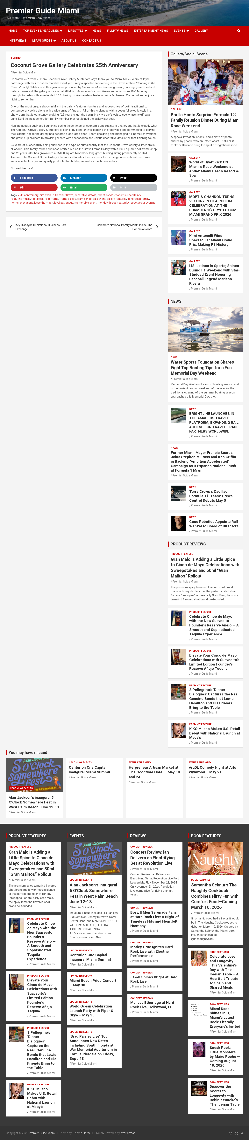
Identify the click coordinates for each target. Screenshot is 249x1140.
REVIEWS (138, 836)
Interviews (17, 40)
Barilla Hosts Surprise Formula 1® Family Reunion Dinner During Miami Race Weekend (205, 120)
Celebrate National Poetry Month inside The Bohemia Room (124, 227)
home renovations (22, 202)
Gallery (176, 109)
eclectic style (105, 195)
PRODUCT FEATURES (27, 836)
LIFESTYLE (75, 30)
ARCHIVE (16, 58)
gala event (99, 198)
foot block (37, 198)
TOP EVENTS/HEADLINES (41, 30)
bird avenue (47, 195)
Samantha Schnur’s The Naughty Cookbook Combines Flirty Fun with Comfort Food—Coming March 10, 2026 (214, 896)
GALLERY (201, 30)
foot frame (51, 198)
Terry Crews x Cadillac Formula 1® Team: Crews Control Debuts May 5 (210, 496)
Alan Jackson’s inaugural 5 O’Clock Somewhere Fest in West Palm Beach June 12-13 (34, 802)
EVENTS (179, 30)
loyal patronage (63, 202)
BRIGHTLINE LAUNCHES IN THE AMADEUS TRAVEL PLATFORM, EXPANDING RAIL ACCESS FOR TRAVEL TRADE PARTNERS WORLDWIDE (213, 422)
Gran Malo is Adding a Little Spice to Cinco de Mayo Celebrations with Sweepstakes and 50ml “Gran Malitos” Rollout (31, 863)
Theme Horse (82, 1133)
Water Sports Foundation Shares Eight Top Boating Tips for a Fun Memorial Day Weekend (202, 368)
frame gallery (68, 198)
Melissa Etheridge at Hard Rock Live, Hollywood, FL (152, 1004)
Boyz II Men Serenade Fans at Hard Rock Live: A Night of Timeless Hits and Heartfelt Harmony (154, 919)
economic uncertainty (127, 195)
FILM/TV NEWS (117, 30)
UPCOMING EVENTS (21, 788)
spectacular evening (143, 202)
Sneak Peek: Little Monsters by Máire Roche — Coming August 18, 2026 (225, 1056)
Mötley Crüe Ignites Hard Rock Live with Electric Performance (151, 951)
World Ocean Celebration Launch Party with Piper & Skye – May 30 (91, 1010)
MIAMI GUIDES (42, 40)
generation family (138, 198)
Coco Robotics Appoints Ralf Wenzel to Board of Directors (213, 523)
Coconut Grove (64, 195)
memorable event (85, 202)
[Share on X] (133, 178)
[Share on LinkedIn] (83, 178)
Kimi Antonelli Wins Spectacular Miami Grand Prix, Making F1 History (210, 240)
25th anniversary (28, 195)
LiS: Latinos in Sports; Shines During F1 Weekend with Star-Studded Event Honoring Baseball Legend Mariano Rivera (214, 274)
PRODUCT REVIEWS (188, 544)
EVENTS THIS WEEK (140, 762)
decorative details (85, 195)
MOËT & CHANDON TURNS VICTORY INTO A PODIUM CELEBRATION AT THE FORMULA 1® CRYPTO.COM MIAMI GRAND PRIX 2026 (212, 206)
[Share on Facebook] (34, 178)
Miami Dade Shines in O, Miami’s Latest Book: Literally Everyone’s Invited (225, 1018)
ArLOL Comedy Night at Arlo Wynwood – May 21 (212, 770)
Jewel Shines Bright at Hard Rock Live (153, 979)
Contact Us (91, 40)
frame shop (84, 198)
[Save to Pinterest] (34, 187)
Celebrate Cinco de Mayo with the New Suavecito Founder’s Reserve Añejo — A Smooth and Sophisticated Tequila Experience (214, 625)
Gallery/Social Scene (189, 54)
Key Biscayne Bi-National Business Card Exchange (41, 227)
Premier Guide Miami (42, 10)
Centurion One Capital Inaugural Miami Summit (89, 770)
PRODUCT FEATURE (182, 554)
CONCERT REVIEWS (141, 846)
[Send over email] (83, 187)
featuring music (20, 198)
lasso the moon (43, 202)
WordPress (128, 1133)
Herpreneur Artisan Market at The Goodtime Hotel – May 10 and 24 (154, 772)
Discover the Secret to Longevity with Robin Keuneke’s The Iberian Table (225, 1095)
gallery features (116, 198)
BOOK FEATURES (206, 836)
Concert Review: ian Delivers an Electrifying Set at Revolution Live (152, 858)
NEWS (97, 30)
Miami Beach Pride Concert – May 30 (93, 982)
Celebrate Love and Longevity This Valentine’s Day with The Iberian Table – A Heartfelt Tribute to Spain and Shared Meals (224, 972)
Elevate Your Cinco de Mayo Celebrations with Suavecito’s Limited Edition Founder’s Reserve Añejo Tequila (214, 662)
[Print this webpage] (133, 187)
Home (13, 30)
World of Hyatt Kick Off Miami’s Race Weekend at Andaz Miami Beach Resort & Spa (214, 169)
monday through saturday (114, 202)
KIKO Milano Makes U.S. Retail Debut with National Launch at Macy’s (214, 733)
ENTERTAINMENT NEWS (151, 30)
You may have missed (28, 752)
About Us (68, 40)
